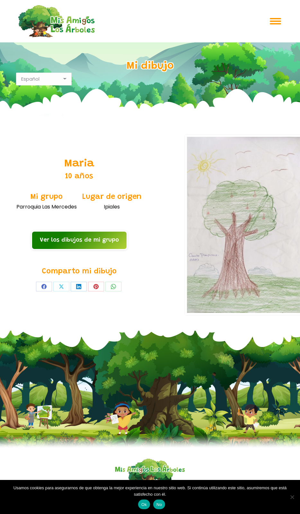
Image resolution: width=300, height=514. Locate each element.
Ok (144, 504)
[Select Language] (44, 79)
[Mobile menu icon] (275, 21)
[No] (292, 497)
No (159, 504)
